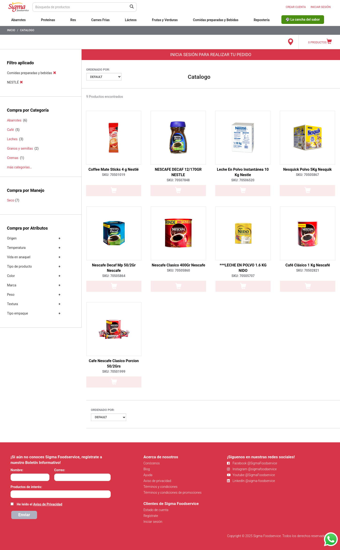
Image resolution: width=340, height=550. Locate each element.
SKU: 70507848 (178, 180)
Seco (10, 200)
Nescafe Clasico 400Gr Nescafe (178, 265)
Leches (12, 139)
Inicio (11, 30)
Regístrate (151, 516)
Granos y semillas (20, 148)
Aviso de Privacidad (47, 504)
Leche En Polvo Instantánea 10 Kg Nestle (243, 172)
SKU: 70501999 (113, 371)
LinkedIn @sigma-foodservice (251, 481)
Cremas (12, 158)
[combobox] (61, 494)
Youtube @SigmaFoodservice (251, 475)
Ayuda (148, 475)
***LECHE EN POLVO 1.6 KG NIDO (243, 268)
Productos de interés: (26, 487)
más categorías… (19, 167)
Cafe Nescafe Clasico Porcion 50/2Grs (114, 363)
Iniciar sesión (153, 521)
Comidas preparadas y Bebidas (215, 20)
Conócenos (152, 463)
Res (73, 20)
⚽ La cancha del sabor (303, 19)
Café (10, 130)
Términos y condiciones (161, 487)
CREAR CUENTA (296, 7)
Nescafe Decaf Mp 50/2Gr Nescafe (114, 268)
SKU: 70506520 (242, 180)
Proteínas (48, 20)
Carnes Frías (100, 20)
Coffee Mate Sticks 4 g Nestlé (113, 169)
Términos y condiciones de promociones (173, 492)
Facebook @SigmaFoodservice (252, 463)
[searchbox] (13, 494)
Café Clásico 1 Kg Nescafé (307, 265)
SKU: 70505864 (113, 276)
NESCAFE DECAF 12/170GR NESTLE (178, 172)
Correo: (59, 470)
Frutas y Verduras (165, 20)
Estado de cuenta (156, 510)
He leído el (39, 504)
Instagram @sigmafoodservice (252, 469)
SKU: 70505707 (242, 276)
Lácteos (131, 20)
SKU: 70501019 (113, 175)
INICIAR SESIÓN (320, 7)
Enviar (24, 514)
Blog (147, 469)
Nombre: (17, 470)
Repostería (262, 20)
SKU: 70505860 (178, 270)
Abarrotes (18, 20)
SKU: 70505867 (307, 175)
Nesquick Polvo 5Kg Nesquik (307, 169)
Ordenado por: (98, 69)
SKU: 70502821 (307, 270)
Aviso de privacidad (157, 481)
